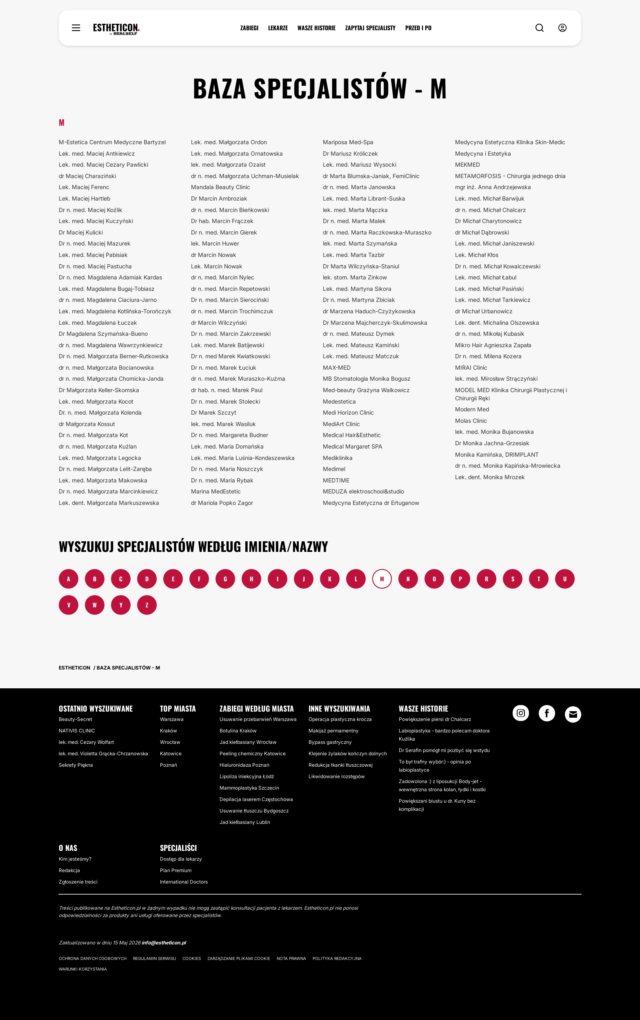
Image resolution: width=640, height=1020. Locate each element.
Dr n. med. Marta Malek (354, 220)
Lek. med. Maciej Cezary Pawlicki (103, 164)
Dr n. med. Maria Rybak (222, 480)
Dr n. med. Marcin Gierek (224, 232)
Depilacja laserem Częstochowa (256, 799)
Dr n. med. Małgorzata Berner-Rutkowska (114, 356)
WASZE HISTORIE (317, 28)
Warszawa (172, 719)
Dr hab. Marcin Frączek (222, 220)
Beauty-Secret (75, 719)
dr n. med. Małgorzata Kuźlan (98, 446)
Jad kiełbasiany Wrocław (248, 742)
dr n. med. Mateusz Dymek (359, 333)
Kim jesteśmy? (75, 859)
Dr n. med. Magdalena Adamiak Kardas (110, 277)
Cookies (191, 958)
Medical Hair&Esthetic (352, 434)
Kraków (168, 731)
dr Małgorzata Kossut (87, 423)
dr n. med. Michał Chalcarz (490, 209)
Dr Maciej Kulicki (81, 232)
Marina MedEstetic (216, 491)
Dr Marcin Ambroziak (219, 198)
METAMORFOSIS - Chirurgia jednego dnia (510, 175)
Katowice (171, 753)
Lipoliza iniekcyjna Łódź (247, 776)
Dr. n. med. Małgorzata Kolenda (100, 412)
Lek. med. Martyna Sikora (357, 288)
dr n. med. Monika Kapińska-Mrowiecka (507, 465)
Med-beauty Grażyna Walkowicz (366, 389)
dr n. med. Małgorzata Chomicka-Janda (111, 378)
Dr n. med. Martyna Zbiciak (359, 299)
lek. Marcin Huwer (215, 243)
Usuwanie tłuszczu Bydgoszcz (254, 811)
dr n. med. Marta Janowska (359, 186)
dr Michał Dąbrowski (482, 232)
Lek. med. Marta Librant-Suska (364, 198)
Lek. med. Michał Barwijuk (489, 198)
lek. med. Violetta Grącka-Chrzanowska (103, 753)
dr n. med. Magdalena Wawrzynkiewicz (111, 344)
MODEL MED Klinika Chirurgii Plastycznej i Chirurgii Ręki (511, 394)
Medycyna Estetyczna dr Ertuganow (371, 502)
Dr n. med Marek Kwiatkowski (230, 356)
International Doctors (184, 882)
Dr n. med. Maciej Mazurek (95, 243)
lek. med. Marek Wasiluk (223, 423)
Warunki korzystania (83, 968)
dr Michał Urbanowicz (484, 311)
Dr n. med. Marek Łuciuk (223, 367)
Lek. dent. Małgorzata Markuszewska (109, 502)
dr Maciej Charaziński (87, 175)
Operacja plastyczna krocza (340, 719)
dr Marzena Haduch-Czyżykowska (369, 311)
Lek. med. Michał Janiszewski (494, 243)
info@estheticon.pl (164, 943)
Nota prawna (291, 958)
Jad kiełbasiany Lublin (245, 822)
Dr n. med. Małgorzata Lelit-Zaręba (105, 468)
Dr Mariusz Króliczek (350, 153)
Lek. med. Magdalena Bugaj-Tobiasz (107, 288)
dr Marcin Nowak (213, 254)
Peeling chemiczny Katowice (253, 753)
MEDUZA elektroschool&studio (363, 491)
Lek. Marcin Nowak (216, 266)
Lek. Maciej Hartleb (84, 198)
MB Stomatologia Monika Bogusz (367, 378)
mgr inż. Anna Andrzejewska (493, 186)
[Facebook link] (547, 715)
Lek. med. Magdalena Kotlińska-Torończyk (115, 311)
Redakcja (69, 870)
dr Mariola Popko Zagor (222, 502)
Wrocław (170, 742)
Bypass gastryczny (330, 742)
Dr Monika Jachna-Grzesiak (492, 443)
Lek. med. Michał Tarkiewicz (493, 299)
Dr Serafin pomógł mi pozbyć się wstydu (444, 750)
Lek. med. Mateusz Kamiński (361, 344)
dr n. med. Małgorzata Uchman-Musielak (245, 175)
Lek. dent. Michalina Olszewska (497, 322)
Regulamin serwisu (154, 958)
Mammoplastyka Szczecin (249, 788)
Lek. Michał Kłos (476, 254)
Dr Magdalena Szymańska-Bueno (103, 333)
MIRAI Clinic (471, 367)
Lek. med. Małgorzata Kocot (96, 401)
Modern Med (472, 409)
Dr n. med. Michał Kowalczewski (497, 266)
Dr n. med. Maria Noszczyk (227, 468)
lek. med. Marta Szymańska (360, 243)
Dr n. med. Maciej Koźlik (90, 209)
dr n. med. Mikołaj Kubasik (489, 333)
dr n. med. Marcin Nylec (222, 277)
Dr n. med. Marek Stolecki (225, 401)
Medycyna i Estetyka (483, 153)
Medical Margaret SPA (352, 446)
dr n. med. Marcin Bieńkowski (230, 209)
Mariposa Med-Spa (348, 141)
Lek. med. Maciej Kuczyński (96, 220)
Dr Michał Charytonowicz (488, 220)
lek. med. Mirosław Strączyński (496, 378)
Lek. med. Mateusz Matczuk (361, 356)
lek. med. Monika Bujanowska (494, 431)
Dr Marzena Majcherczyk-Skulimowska (375, 322)
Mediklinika (338, 457)
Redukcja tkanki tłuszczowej (341, 765)
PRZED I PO (418, 28)
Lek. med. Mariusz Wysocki (359, 164)
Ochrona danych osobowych (93, 958)
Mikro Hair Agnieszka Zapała (493, 344)
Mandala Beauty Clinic (220, 186)
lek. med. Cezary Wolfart (86, 742)
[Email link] (573, 714)
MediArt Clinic (341, 423)
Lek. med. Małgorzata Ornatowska (237, 153)
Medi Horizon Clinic (348, 412)
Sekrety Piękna (76, 765)
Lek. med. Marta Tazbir (353, 254)
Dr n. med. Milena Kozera (488, 356)
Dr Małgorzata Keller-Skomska (99, 389)
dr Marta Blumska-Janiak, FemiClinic (371, 175)
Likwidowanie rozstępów (337, 776)
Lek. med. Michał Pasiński (489, 288)
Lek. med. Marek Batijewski (227, 344)
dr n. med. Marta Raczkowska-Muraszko (377, 232)
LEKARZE (278, 28)
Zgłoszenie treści (78, 882)
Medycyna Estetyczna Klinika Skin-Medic (510, 141)
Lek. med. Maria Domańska (227, 446)
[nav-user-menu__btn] (562, 28)
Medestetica (339, 401)
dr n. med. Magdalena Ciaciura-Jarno (108, 299)
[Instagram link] (521, 715)
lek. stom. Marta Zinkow (355, 277)
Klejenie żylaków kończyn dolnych (348, 753)
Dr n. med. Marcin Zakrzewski (231, 333)
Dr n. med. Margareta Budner (229, 434)
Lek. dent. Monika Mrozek (490, 476)
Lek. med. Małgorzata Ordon (229, 141)
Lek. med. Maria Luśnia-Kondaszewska (243, 457)
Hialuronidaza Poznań (244, 765)
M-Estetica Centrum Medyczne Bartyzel (112, 141)
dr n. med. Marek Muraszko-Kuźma (238, 378)
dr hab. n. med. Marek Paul (226, 389)
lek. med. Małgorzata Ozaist (228, 164)
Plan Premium (175, 870)
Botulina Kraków (238, 731)
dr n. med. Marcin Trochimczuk (232, 311)
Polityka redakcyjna (337, 958)
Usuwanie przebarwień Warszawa (258, 719)
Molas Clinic (471, 420)
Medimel (334, 468)
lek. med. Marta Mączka (355, 209)
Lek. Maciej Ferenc (84, 186)
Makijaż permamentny (334, 731)
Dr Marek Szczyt (213, 412)
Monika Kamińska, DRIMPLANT (497, 454)
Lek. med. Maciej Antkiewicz (97, 153)
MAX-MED (337, 367)
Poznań (168, 765)
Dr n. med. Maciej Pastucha (95, 266)
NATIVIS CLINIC (77, 731)
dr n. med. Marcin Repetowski (230, 288)
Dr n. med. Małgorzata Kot (93, 434)
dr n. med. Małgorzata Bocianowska (106, 367)
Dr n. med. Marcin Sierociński (230, 299)
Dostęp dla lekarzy (181, 859)
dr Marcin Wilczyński (219, 322)
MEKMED (467, 164)
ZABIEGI (249, 28)
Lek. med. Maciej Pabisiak (93, 254)
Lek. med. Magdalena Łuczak (98, 322)
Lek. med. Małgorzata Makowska (103, 480)
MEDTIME (336, 480)
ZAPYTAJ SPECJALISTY (370, 28)
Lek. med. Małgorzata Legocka (100, 457)
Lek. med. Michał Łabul (485, 277)
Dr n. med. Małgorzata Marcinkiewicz (108, 491)
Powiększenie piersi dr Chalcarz (435, 719)
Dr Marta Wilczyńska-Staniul (361, 266)
